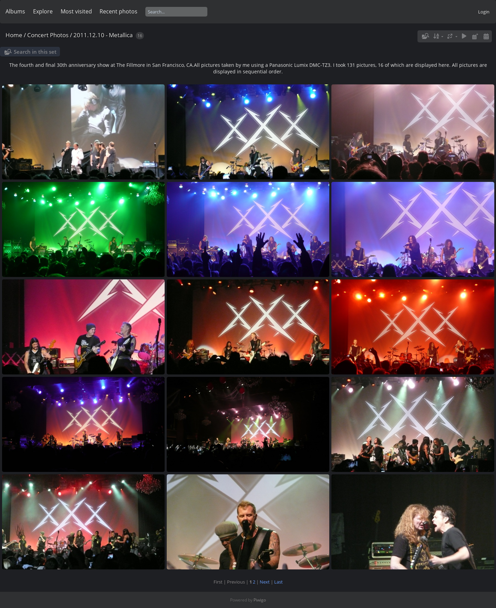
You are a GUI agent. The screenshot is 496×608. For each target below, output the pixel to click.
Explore (43, 11)
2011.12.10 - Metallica (103, 35)
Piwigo (260, 600)
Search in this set (35, 51)
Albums (15, 11)
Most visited (76, 11)
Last (278, 582)
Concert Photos (48, 35)
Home (14, 35)
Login (483, 12)
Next (265, 582)
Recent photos (118, 11)
